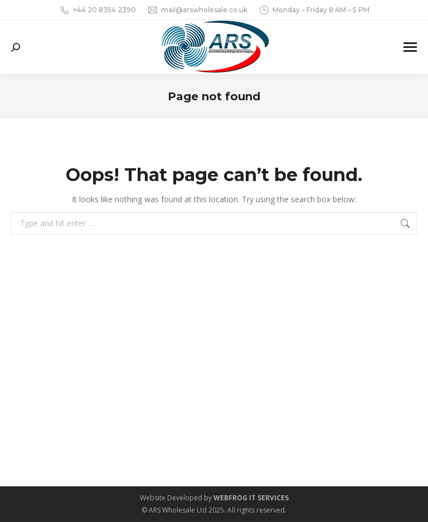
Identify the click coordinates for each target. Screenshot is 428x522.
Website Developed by (214, 498)
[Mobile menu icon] (410, 47)
